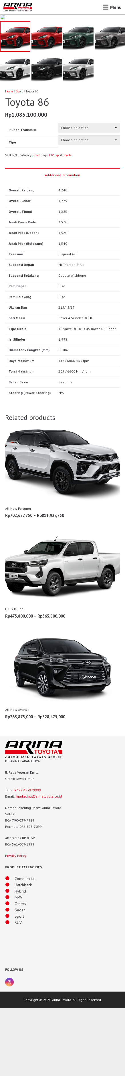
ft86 (51, 223)
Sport (19, 159)
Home (9, 159)
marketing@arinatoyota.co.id (39, 864)
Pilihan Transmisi (22, 197)
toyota (68, 223)
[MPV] (10, 965)
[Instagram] (9, 1050)
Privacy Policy (16, 923)
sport (58, 223)
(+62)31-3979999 (27, 858)
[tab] (62, 242)
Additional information (62, 242)
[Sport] (10, 984)
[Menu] (112, 7)
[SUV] (10, 990)
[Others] (10, 971)
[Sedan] (10, 978)
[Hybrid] (10, 959)
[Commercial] (10, 946)
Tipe (12, 210)
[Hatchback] (10, 953)
